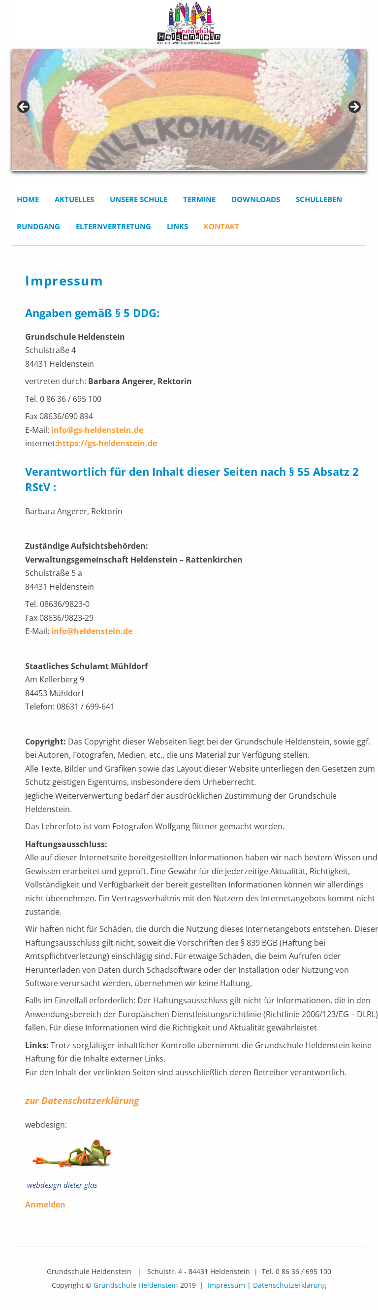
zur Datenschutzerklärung (82, 1100)
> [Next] (353, 107)
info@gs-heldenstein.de (96, 430)
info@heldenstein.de (90, 631)
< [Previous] (24, 107)
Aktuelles (74, 199)
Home (28, 199)
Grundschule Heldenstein (136, 1285)
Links (177, 226)
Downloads (255, 199)
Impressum (226, 1285)
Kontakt (221, 226)
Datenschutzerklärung (289, 1285)
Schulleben (319, 199)
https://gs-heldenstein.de (107, 443)
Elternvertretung (113, 226)
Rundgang (38, 226)
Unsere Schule (138, 199)
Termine (199, 199)
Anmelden (45, 1204)
